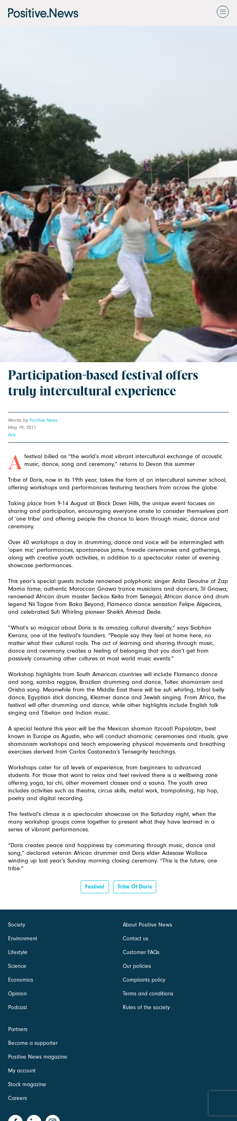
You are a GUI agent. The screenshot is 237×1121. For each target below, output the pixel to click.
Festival (95, 886)
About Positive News (147, 924)
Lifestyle (18, 952)
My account (22, 1070)
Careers (17, 1098)
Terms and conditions (148, 993)
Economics (20, 979)
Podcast (17, 1007)
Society (16, 924)
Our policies (137, 966)
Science (17, 966)
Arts (12, 435)
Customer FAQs (141, 952)
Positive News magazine (37, 1056)
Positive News (44, 420)
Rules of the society (146, 1007)
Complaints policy (144, 979)
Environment (22, 938)
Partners (18, 1029)
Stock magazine (27, 1084)
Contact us (135, 938)
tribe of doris (134, 886)
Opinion (17, 993)
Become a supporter (33, 1043)
